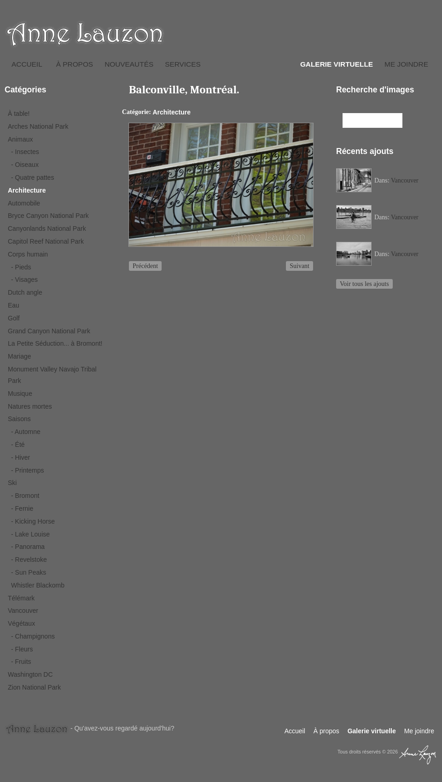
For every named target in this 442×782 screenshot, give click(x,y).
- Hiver (20, 457)
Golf (14, 318)
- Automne (26, 431)
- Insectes (25, 151)
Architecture (27, 190)
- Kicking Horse (33, 521)
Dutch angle (25, 292)
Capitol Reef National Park (46, 241)
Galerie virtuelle (336, 64)
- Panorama (28, 546)
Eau (13, 305)
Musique (20, 393)
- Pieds (21, 267)
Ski (12, 482)
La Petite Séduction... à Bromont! (55, 343)
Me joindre (406, 64)
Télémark (21, 598)
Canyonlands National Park (47, 228)
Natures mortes (30, 406)
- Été (18, 444)
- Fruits (21, 661)
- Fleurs (22, 649)
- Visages (24, 279)
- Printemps (27, 470)
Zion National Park (34, 687)
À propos (74, 64)
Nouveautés (129, 64)
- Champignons (33, 636)
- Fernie (22, 508)
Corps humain (28, 254)
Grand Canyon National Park (49, 331)
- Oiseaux (25, 164)
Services (183, 64)
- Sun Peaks (28, 572)
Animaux (20, 139)
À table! (18, 113)
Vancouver (23, 610)
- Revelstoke (29, 559)
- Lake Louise (30, 534)
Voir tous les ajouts (364, 283)
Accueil (27, 64)
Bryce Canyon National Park (48, 215)
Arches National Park (38, 126)
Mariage (19, 356)
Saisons (19, 418)
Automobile (24, 203)
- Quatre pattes (32, 177)
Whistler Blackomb (37, 585)
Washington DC (30, 674)
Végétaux (21, 623)
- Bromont (25, 495)
